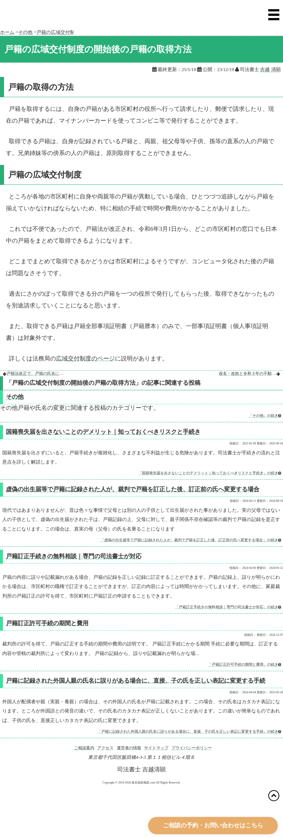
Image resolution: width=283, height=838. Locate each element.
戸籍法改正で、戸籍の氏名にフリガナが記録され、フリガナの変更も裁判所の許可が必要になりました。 (35, 373)
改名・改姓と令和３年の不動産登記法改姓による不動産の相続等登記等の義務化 (248, 373)
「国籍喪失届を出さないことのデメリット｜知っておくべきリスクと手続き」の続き (209, 473)
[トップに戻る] (273, 795)
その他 (15, 397)
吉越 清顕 (270, 69)
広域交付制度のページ (85, 358)
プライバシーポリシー (191, 748)
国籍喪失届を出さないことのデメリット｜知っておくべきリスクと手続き (103, 432)
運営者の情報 (129, 748)
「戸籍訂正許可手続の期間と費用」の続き (244, 664)
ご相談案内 (84, 748)
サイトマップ (156, 748)
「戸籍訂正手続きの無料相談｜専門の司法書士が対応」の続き (228, 607)
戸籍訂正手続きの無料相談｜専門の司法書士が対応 (74, 556)
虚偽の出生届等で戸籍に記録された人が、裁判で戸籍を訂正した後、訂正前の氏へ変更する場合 (132, 489)
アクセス (105, 748)
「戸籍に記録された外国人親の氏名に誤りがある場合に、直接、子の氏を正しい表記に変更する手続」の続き (189, 731)
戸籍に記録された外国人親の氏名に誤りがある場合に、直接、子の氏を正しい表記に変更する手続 (135, 680)
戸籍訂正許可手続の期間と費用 (47, 623)
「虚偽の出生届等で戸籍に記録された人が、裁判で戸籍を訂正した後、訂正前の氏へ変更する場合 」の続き (191, 540)
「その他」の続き (265, 415)
